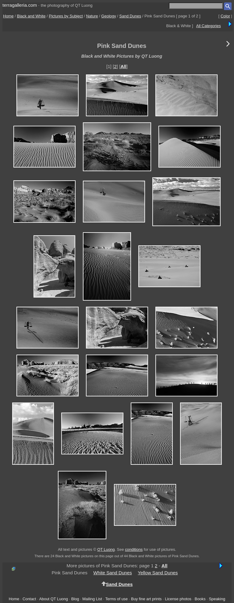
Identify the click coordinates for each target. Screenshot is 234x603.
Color (225, 16)
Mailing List (92, 599)
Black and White (31, 16)
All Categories (208, 25)
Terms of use (116, 599)
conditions (134, 549)
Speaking (217, 599)
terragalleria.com (19, 5)
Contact (29, 599)
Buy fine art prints (146, 599)
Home (8, 16)
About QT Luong (53, 599)
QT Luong (106, 549)
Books (200, 599)
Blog (75, 599)
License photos (178, 599)
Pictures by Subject (66, 16)
